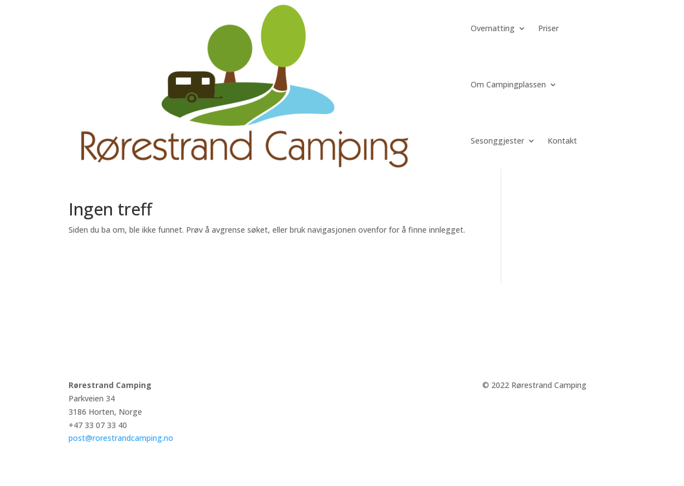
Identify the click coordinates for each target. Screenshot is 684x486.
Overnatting (493, 28)
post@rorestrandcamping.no (121, 438)
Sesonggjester (497, 140)
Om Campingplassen (508, 84)
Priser (548, 28)
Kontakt (562, 140)
